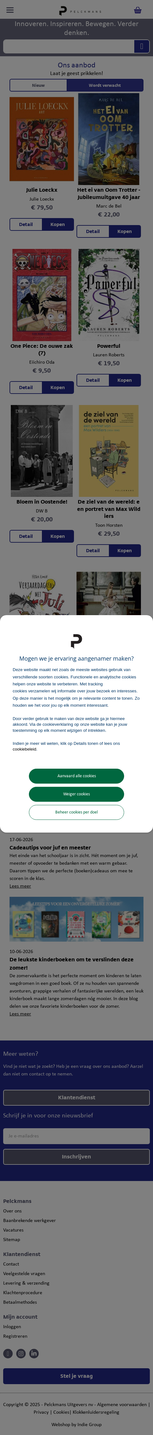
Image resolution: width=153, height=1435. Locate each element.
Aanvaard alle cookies (76, 776)
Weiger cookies (76, 794)
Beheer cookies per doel (76, 812)
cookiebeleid (24, 749)
